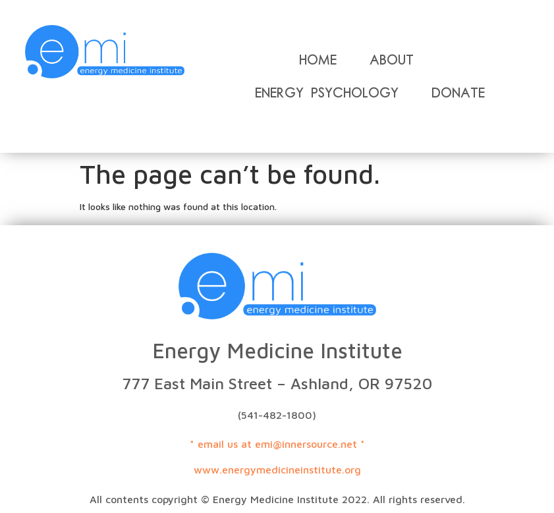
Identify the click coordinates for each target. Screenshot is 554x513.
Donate (458, 93)
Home (318, 60)
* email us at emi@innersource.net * (277, 444)
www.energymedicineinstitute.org (277, 469)
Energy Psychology (327, 93)
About (392, 60)
